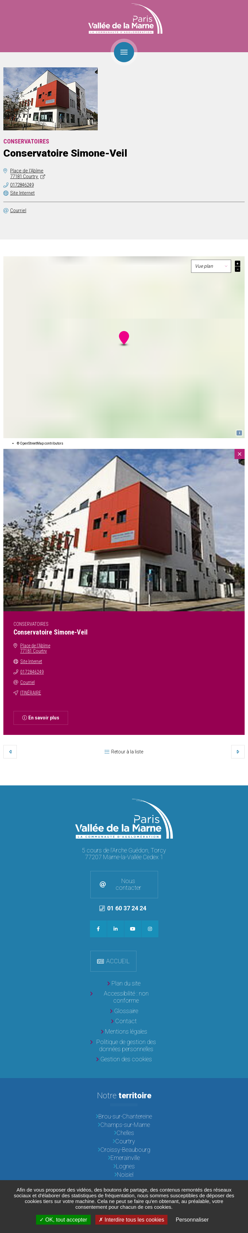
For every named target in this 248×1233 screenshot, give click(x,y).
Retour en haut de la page (241, 792)
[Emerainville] (124, 1158)
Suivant (238, 751)
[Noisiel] (124, 1174)
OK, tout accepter (63, 1220)
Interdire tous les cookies (131, 1220)
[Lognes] (124, 1166)
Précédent (10, 751)
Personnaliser (192, 1220)
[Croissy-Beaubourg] (124, 1150)
